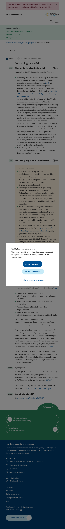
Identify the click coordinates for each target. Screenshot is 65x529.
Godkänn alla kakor (32, 264)
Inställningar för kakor (33, 272)
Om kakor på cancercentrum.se (32, 280)
